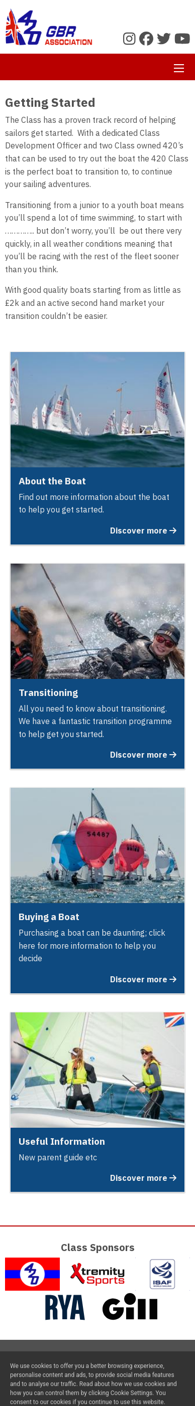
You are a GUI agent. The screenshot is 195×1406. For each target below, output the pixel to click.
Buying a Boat (49, 917)
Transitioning (48, 692)
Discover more (143, 530)
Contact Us (69, 1361)
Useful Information (62, 1141)
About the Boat (52, 481)
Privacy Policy (121, 1361)
